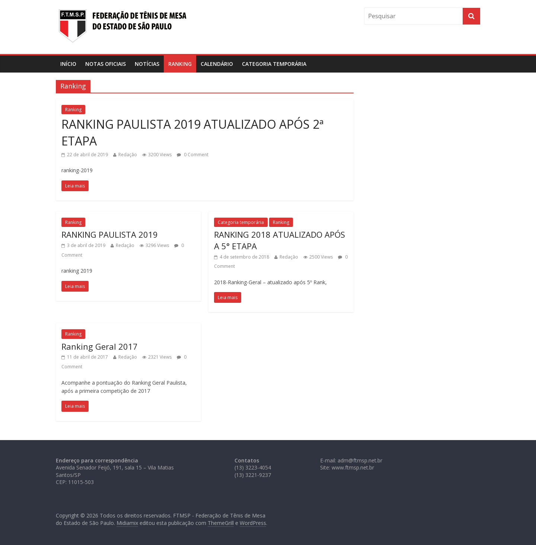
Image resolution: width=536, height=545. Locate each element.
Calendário (217, 63)
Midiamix (127, 522)
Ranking (180, 63)
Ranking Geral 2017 (99, 346)
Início (68, 63)
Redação (127, 154)
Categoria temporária (274, 63)
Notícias (147, 63)
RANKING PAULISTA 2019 (109, 234)
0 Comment (192, 154)
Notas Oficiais (105, 63)
